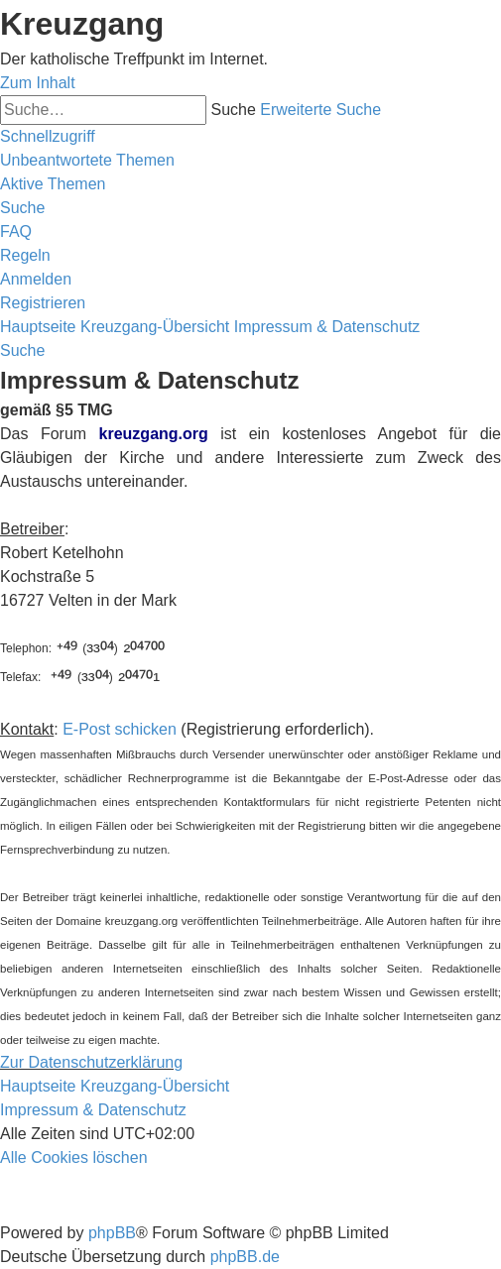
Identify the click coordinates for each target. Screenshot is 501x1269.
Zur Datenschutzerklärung (91, 1062)
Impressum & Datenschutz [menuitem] (93, 1109)
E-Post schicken (120, 729)
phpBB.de (245, 1256)
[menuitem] (87, 160)
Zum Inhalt (37, 82)
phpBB (112, 1232)
